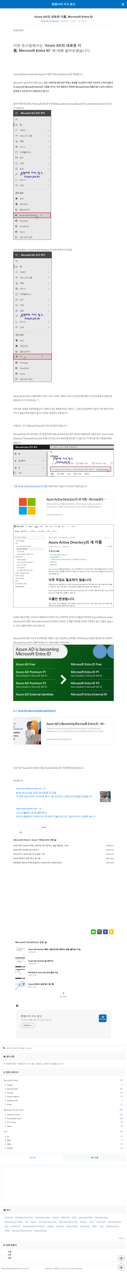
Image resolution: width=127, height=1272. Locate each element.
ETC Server (65, 1122)
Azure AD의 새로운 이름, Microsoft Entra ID (63, 16)
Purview (65, 1093)
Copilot (65, 1085)
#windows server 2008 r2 (14, 1222)
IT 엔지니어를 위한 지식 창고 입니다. (36, 1020)
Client (65, 1126)
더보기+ (121, 1238)
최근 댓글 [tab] (94, 1157)
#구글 (101, 1226)
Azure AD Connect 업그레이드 (26, 850)
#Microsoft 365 (72, 1226)
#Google (50, 1226)
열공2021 (65, 21)
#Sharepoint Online (42, 1218)
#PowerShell (84, 1226)
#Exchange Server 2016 (24, 1218)
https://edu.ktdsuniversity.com (28, 788)
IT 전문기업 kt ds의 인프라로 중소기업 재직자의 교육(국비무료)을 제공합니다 (54, 796)
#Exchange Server (102, 1218)
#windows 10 (15, 1226)
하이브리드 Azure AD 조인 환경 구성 (29, 854)
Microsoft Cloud (22, 840)
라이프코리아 (24, 1269)
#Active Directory (40, 1231)
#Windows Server (112, 1226)
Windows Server (65, 1114)
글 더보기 (63, 996)
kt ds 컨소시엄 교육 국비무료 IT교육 (36, 792)
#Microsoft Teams (114, 1222)
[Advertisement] (63, 896)
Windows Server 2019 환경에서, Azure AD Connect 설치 (37, 862)
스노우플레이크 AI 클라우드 (31, 812)
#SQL (74, 1218)
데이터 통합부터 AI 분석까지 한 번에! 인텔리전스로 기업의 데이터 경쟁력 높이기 (56, 816)
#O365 (94, 1226)
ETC (63, 1131)
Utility (65, 1144)
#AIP (6, 1226)
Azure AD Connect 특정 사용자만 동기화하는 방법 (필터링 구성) (40, 845)
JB (65, 1136)
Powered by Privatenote (10, 1269)
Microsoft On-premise (63, 1110)
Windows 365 (65, 1100)
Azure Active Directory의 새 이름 (32, 486)
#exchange (9, 1218)
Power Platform (65, 1096)
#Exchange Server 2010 (48, 1222)
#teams (33, 1222)
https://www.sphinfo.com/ (27, 809)
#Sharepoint (100, 1222)
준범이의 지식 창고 (63, 4)
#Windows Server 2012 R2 (22, 1231)
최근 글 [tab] (32, 1157)
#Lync (92, 1222)
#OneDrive (60, 1226)
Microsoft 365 (65, 1089)
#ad (27, 1222)
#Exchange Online (85, 1218)
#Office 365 (65, 1218)
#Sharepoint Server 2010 (68, 1222)
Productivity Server (65, 1118)
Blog (65, 1140)
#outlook (55, 1218)
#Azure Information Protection (34, 1226)
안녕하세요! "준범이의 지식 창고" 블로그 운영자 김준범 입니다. (35, 1063)
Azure (35, 840)
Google (65, 1148)
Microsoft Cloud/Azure (49, 21)
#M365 (7, 1231)
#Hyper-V (83, 1222)
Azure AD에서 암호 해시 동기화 (26, 858)
